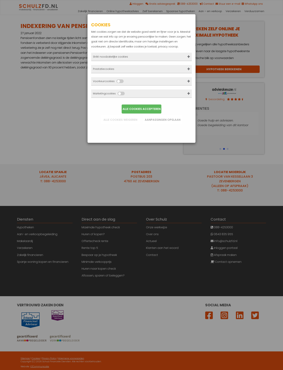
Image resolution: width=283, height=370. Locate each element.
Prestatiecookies (103, 69)
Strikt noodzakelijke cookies (110, 56)
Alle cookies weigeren (120, 120)
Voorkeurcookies (108, 81)
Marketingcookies (109, 93)
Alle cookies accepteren (142, 109)
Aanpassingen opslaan (162, 120)
